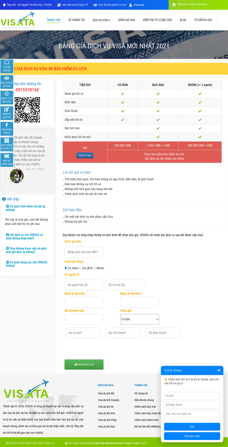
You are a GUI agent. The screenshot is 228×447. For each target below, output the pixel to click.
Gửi (192, 426)
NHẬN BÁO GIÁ (84, 364)
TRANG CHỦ (53, 20)
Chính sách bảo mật (145, 406)
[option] (27, 160)
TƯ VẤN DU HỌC (203, 20)
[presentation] (94, 349)
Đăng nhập (136, 4)
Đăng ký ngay (85, 155)
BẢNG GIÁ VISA (126, 20)
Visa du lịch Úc (106, 406)
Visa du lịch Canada (108, 400)
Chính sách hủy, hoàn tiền (148, 413)
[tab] (27, 208)
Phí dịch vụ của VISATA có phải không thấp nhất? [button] (24, 236)
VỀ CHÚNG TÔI (76, 20)
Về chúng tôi (141, 393)
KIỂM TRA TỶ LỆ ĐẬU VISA (157, 20)
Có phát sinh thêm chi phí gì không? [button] (25, 208)
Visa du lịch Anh (106, 413)
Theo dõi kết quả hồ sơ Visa (112, 4)
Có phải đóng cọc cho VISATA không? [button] (26, 264)
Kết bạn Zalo (192, 436)
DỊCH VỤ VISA (101, 20)
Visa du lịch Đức (106, 426)
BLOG (183, 20)
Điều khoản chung (144, 400)
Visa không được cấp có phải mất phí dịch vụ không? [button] (26, 250)
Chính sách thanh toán (146, 419)
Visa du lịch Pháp (107, 419)
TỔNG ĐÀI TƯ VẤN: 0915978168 (190, 4)
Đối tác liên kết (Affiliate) (147, 426)
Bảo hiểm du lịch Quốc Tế (74, 4)
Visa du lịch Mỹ (106, 393)
